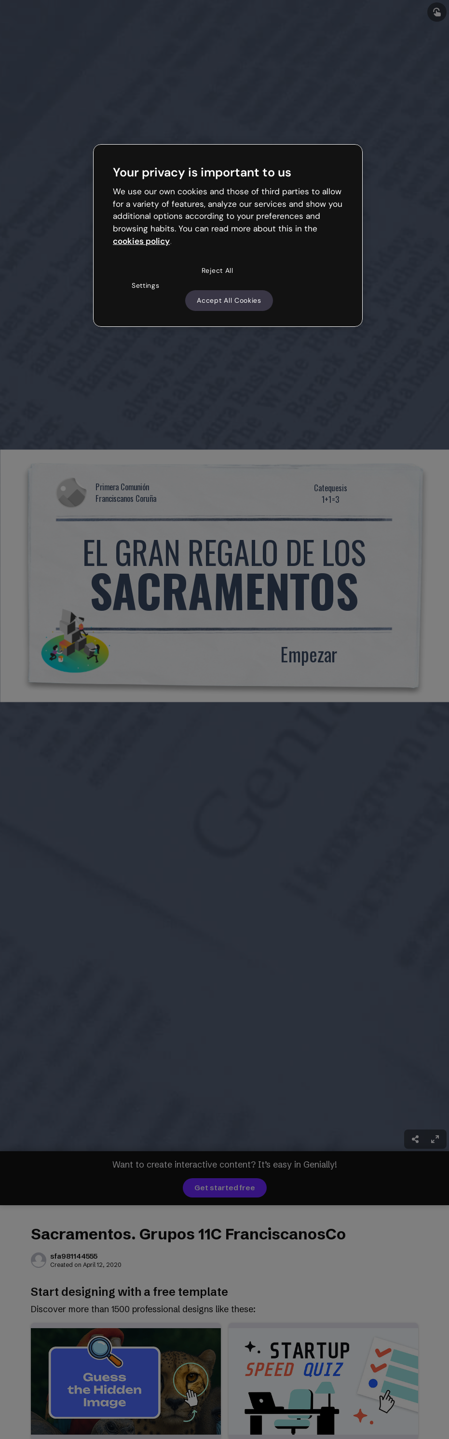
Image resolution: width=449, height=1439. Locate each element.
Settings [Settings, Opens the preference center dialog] (146, 285)
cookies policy (141, 241)
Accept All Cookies (229, 300)
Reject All (217, 270)
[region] (228, 235)
